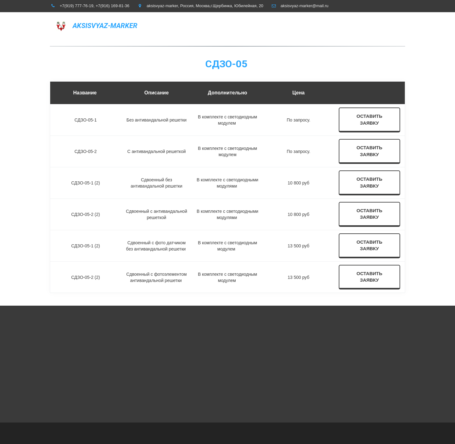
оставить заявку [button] (369, 119)
